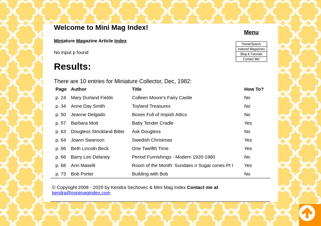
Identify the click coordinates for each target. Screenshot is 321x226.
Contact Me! (251, 59)
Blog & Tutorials (251, 54)
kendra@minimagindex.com (81, 192)
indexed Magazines (251, 49)
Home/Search (251, 44)
